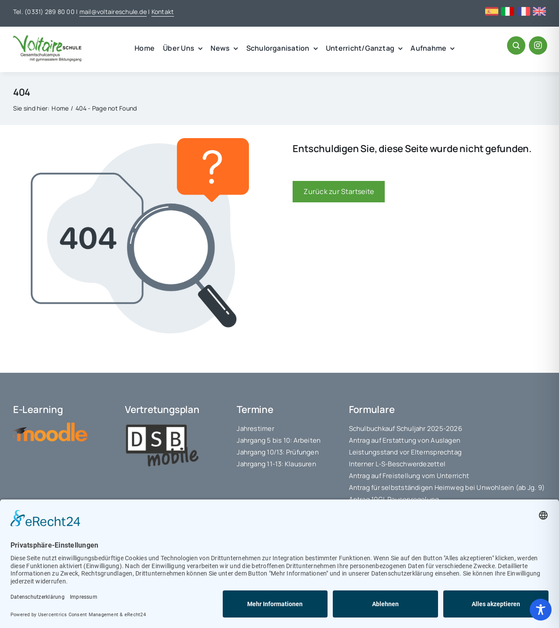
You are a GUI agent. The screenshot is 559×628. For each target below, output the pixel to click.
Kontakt (163, 11)
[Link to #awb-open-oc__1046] (516, 45)
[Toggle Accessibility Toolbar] (540, 609)
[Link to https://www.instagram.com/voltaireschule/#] (538, 45)
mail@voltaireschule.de (113, 11)
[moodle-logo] (50, 426)
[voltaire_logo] (47, 39)
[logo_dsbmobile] (162, 426)
